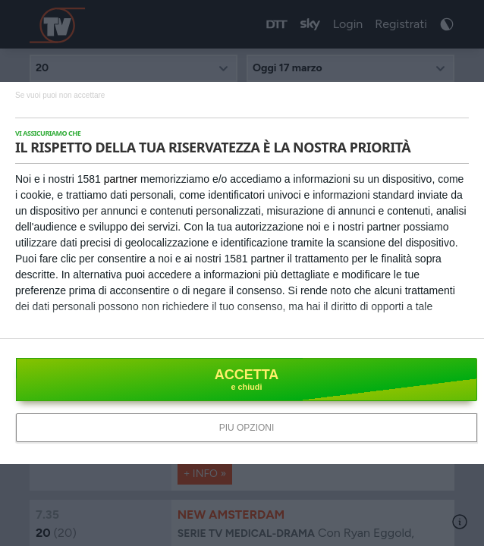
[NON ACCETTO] (60, 94)
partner (120, 179)
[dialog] (242, 273)
